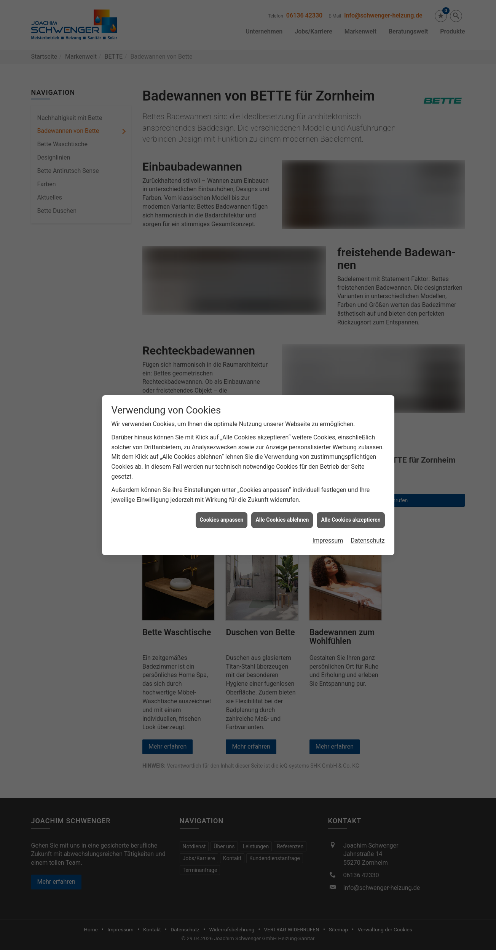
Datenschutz (367, 531)
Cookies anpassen (222, 511)
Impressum (328, 531)
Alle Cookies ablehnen (282, 511)
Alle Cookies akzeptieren (350, 511)
